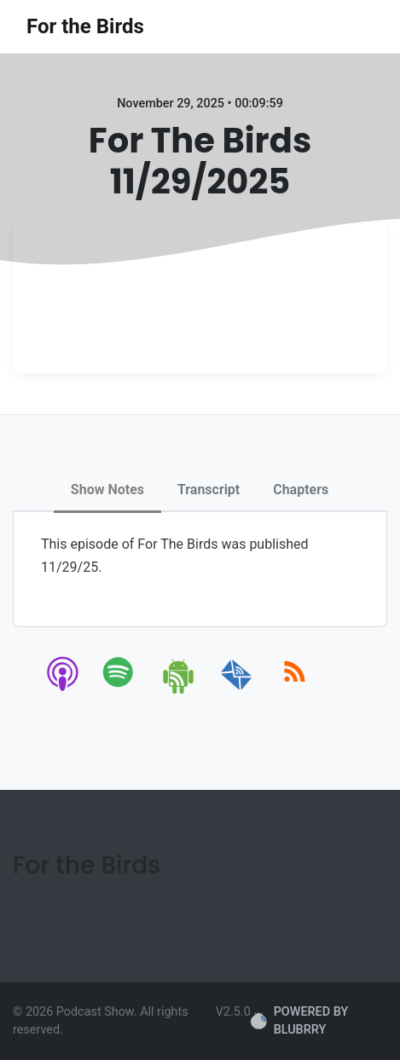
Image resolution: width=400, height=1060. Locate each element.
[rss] (294, 691)
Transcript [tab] (208, 489)
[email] (236, 691)
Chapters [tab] (300, 489)
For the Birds (85, 26)
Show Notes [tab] (107, 489)
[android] (179, 691)
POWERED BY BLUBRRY (299, 1021)
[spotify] (121, 691)
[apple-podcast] (63, 691)
